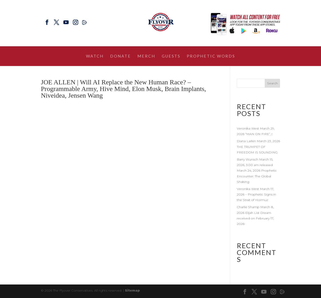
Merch (146, 56)
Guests (171, 56)
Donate (120, 56)
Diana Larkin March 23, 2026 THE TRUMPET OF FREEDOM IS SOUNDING (258, 146)
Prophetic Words (211, 56)
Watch (95, 56)
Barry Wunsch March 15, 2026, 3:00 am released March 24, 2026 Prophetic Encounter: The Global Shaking (257, 170)
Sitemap (132, 290)
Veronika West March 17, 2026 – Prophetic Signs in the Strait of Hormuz (256, 194)
